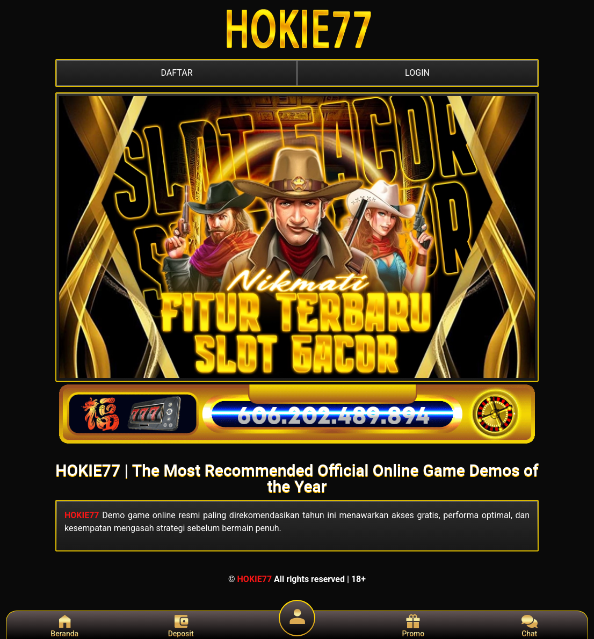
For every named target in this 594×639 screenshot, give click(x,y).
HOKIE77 (81, 515)
